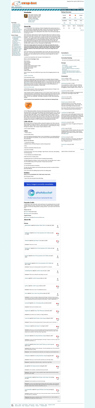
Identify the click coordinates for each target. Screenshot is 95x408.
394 (70, 17)
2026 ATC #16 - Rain (16, 31)
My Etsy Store (31, 21)
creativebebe (64, 112)
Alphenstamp (36, 217)
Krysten (26, 255)
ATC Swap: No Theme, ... (17, 40)
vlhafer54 (27, 211)
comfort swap (40, 270)
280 (75, 17)
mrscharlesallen (28, 377)
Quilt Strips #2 (36, 240)
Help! (82, 9)
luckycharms (64, 122)
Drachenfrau (64, 144)
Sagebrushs (27, 310)
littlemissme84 (28, 263)
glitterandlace (28, 225)
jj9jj (25, 366)
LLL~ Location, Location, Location (69, 66)
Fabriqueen (27, 326)
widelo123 (27, 344)
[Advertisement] (16, 16)
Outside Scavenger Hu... (17, 37)
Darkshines (27, 217)
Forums (74, 9)
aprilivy (26, 285)
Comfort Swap (36, 278)
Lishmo (62, 78)
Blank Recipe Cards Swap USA (43, 377)
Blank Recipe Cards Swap (39, 318)
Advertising (41, 404)
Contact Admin (44, 405)
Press (37, 404)
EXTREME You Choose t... (17, 48)
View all (82, 30)
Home (16, 404)
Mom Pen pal (15, 43)
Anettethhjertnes (28, 270)
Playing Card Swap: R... (17, 32)
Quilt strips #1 (37, 326)
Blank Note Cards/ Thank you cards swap (43, 344)
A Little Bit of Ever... (16, 26)
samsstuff (27, 303)
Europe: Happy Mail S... (17, 36)
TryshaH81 (63, 90)
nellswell (63, 97)
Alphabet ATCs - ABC (17, 50)
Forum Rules (25, 404)
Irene (26, 293)
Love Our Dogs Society (67, 67)
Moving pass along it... (17, 51)
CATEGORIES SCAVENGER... (16, 39)
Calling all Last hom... (17, 42)
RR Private (64, 69)
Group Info (27, 405)
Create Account (18, 6)
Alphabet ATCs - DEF (17, 49)
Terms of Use (31, 404)
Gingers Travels (31, 20)
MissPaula (63, 137)
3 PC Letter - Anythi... (17, 28)
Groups (69, 9)
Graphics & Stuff (51, 404)
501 (70, 23)
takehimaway (64, 83)
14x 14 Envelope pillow (39, 303)
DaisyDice (27, 82)
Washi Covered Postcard (17, 29)
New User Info (18, 405)
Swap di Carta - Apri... (17, 30)
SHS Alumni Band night (29, 87)
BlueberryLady (64, 102)
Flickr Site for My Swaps (33, 19)
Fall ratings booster (35, 366)
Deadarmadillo (28, 213)
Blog (78, 9)
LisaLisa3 (27, 318)
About (20, 404)
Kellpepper (27, 232)
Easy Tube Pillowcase (39, 310)
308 (81, 17)
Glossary (32, 405)
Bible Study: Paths (16, 52)
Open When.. (15, 41)
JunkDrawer (64, 65)
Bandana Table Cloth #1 (40, 225)
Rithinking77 (28, 248)
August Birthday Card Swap (42, 389)
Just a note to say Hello (37, 293)
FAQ (23, 405)
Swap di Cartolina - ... (17, 27)
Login (12, 6)
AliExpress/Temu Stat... (17, 54)
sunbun (26, 278)
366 (64, 23)
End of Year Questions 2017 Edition (42, 232)
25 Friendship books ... (17, 55)
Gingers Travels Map (28, 75)
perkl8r (62, 128)
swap (43, 217)
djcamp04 (27, 335)
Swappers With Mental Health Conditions (71, 71)
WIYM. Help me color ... (17, 53)
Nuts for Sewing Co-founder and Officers (70, 68)
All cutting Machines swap (39, 335)
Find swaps (63, 9)
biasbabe (67, 133)
